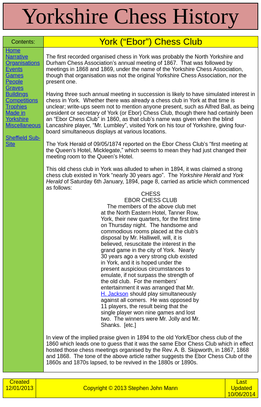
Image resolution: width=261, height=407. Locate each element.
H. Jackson (114, 294)
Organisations (23, 63)
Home (13, 50)
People (14, 82)
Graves (15, 88)
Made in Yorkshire (17, 116)
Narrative (17, 57)
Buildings (17, 94)
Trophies (16, 107)
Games (15, 75)
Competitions (22, 100)
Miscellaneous (23, 125)
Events (14, 69)
